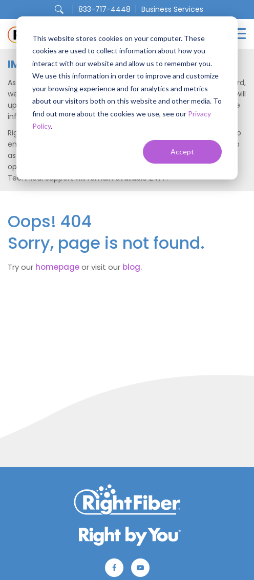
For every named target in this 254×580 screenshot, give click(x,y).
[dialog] (127, 97)
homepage (57, 267)
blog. (132, 267)
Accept (182, 151)
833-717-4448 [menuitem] (104, 9)
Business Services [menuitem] (172, 9)
